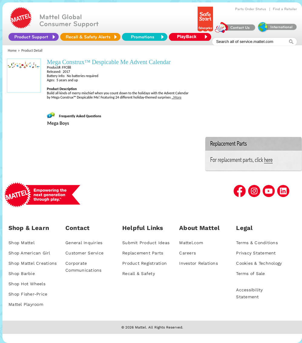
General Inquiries (83, 242)
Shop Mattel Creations (32, 263)
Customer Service (84, 253)
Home (12, 50)
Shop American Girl (29, 253)
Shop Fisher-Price (27, 294)
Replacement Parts (142, 253)
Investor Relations (198, 263)
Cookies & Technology (259, 263)
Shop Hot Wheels (26, 283)
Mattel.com (191, 242)
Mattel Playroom (25, 304)
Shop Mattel (21, 242)
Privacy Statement (256, 253)
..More (177, 97)
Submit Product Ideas (145, 242)
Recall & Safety (138, 273)
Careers (187, 253)
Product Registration (144, 263)
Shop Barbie (21, 273)
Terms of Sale (250, 273)
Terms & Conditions (257, 242)
